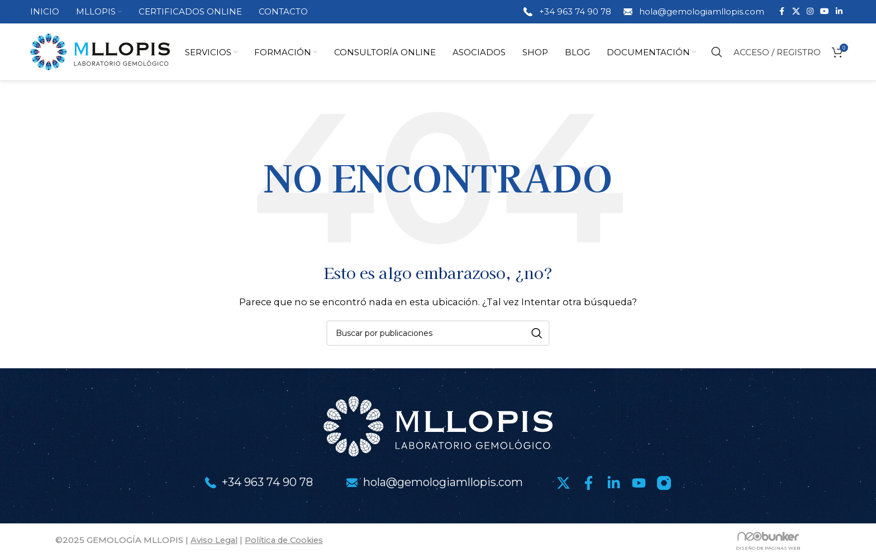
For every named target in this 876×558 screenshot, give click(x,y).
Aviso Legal (215, 541)
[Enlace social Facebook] (782, 12)
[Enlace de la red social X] (796, 12)
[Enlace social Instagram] (810, 12)
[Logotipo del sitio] (100, 51)
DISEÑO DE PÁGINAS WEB (768, 549)
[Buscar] (717, 52)
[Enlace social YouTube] (824, 12)
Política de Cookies (288, 541)
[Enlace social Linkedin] (839, 12)
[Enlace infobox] (566, 11)
